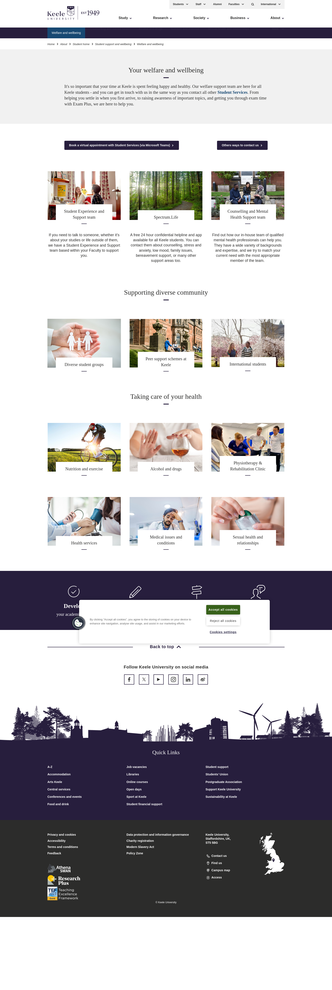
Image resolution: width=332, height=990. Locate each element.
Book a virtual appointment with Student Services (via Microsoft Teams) (121, 145)
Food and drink (58, 804)
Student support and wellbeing (113, 44)
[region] (174, 621)
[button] (252, 4)
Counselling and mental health (110, 33)
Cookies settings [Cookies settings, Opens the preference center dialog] (223, 632)
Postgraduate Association (224, 782)
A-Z (49, 767)
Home (51, 44)
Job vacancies (136, 767)
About (63, 44)
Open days (134, 789)
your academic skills (74, 614)
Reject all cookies (223, 621)
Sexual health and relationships (228, 33)
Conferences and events (64, 796)
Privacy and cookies (61, 834)
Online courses (137, 782)
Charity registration (140, 840)
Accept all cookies (223, 609)
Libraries (132, 774)
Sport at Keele (136, 796)
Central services (58, 789)
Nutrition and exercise (185, 33)
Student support (217, 767)
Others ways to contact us (242, 145)
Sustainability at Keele (221, 796)
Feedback (54, 853)
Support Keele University (223, 789)
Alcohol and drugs (150, 33)
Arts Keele (54, 782)
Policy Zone (134, 853)
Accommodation (59, 774)
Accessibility (56, 840)
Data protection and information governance (157, 834)
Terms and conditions (62, 847)
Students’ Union (217, 774)
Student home (81, 44)
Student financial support (144, 804)
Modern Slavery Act (140, 847)
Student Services (232, 92)
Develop (74, 606)
